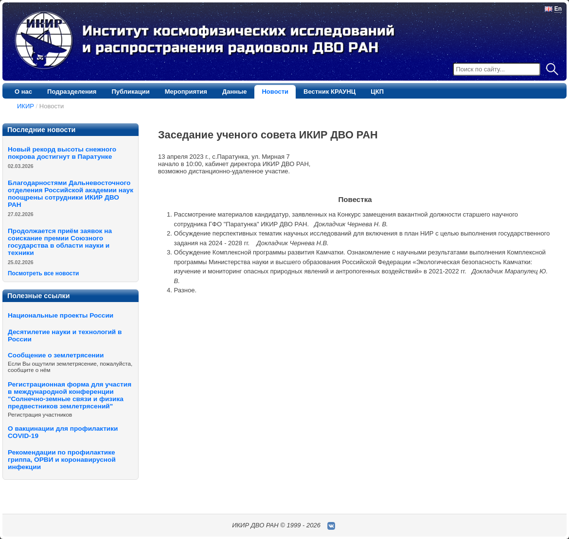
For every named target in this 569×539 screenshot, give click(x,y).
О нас (23, 91)
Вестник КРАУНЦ (329, 91)
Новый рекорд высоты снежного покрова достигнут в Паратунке (62, 153)
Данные (234, 91)
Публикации (130, 91)
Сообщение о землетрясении (56, 355)
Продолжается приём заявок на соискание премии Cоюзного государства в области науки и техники (60, 241)
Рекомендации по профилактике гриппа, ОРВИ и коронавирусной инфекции (62, 460)
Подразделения (71, 91)
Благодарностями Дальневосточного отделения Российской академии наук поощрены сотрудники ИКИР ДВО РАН (70, 193)
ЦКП (377, 91)
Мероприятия (186, 91)
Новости (275, 91)
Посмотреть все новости (43, 273)
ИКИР (25, 106)
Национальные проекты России (60, 315)
